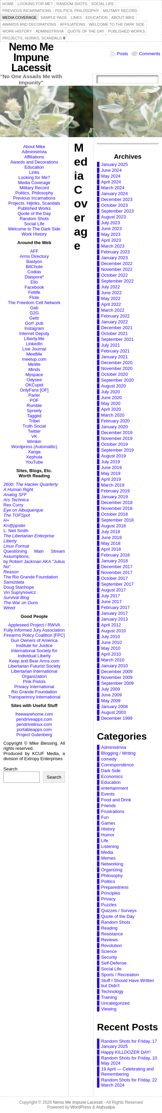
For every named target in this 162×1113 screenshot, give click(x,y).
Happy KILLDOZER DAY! (126, 1052)
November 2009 (116, 677)
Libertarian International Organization (34, 674)
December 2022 (116, 263)
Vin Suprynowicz (19, 592)
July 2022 (110, 286)
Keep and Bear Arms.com (34, 660)
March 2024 (113, 187)
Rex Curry (13, 504)
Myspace (34, 374)
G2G (34, 312)
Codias (34, 271)
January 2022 (114, 321)
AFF (34, 251)
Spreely (34, 410)
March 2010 (113, 659)
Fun (105, 817)
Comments (149, 53)
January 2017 (114, 613)
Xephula (34, 456)
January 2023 (114, 257)
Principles (110, 893)
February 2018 (115, 555)
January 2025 (114, 164)
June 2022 (111, 292)
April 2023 (111, 240)
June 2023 (111, 228)
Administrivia (34, 151)
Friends (108, 805)
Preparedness (115, 887)
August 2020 (113, 385)
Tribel (34, 420)
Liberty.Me (34, 338)
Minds (34, 369)
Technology (112, 991)
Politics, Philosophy (34, 192)
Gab (34, 307)
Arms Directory (34, 256)
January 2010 (114, 665)
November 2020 (116, 368)
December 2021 (116, 327)
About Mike (34, 146)
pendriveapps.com (34, 719)
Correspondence (117, 764)
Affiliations (34, 156)
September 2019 (117, 450)
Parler (34, 395)
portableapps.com (34, 729)
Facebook (34, 287)
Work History (34, 234)
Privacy (108, 898)
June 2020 (111, 397)
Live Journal (34, 348)
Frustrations (113, 811)
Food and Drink (116, 799)
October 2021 (114, 333)
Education (34, 167)
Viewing (109, 1009)
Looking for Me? (34, 177)
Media (107, 852)
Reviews (109, 939)
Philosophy (112, 875)
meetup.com (34, 359)
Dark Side (110, 770)
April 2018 (111, 549)
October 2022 (114, 275)
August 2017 (113, 590)
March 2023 (113, 246)
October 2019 (114, 444)
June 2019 (111, 467)
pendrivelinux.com (34, 724)
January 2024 (114, 193)
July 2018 (110, 531)
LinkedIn (34, 343)
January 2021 (114, 356)
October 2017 (114, 578)
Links (34, 172)
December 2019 (116, 432)
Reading (109, 928)
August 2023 (113, 216)
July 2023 (110, 222)
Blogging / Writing (118, 753)
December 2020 (116, 362)
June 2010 (111, 642)
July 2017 (110, 595)
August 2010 (113, 630)
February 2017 (115, 607)
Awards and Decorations (34, 162)
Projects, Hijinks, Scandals (34, 203)
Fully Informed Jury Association (34, 630)
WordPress (81, 1107)
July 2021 (110, 345)
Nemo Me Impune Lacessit (31, 57)
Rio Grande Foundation (34, 691)
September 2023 (117, 211)
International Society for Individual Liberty (34, 653)
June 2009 (111, 694)
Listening (110, 846)
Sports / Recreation (120, 974)
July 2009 (110, 689)
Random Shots (34, 218)
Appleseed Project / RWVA (34, 624)
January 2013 (114, 619)
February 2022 (115, 316)
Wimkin (34, 441)
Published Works (34, 208)
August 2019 (113, 455)
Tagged (34, 415)
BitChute (34, 266)
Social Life (34, 223)
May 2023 (110, 234)
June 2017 (111, 601)
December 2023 (116, 199)
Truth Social (34, 426)
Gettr (34, 318)
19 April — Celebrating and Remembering (127, 1071)
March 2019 (113, 485)
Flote (34, 297)
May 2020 (110, 403)
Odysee (34, 379)
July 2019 (110, 461)
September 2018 (117, 520)
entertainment (114, 788)
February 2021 (115, 351)
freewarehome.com (34, 714)
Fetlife (34, 292)
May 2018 (110, 543)
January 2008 (114, 706)
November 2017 (116, 572)
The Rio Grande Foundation (30, 576)
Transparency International (34, 696)
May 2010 (110, 648)
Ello (34, 282)
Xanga (34, 451)
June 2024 (111, 170)
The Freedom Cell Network (34, 302)
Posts (122, 53)
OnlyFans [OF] (34, 390)
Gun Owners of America (34, 640)
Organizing (111, 869)
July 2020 (110, 391)
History (108, 828)
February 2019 (115, 490)
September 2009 (117, 683)
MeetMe (34, 354)
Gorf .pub (34, 323)
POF (34, 400)
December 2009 (116, 671)
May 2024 (110, 176)
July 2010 (110, 636)
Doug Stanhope (18, 587)
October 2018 (114, 514)
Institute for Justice (34, 645)
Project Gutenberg (34, 734)
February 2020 (115, 420)
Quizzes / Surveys (119, 910)
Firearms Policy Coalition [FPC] (34, 635)
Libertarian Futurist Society (34, 666)
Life (104, 840)
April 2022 (111, 304)
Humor (107, 834)
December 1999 (116, 718)
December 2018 (116, 502)
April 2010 (111, 654)
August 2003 (113, 712)
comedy (109, 759)
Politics (108, 881)
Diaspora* (34, 276)
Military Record (34, 187)
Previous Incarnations (34, 198)
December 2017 (116, 566)
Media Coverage (34, 182)
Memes (108, 858)
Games (108, 823)
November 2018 (116, 508)
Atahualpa (105, 1107)
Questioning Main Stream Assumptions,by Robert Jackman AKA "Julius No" (34, 559)
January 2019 (114, 496)
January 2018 (114, 560)
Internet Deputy (34, 333)
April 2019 (111, 479)
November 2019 (116, 438)
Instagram (34, 328)
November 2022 (116, 269)
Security (109, 957)
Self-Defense (114, 963)
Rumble (34, 405)
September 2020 (117, 380)
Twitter (34, 431)
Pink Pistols (34, 681)
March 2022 (113, 310)
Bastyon (34, 261)
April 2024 (111, 181)
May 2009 (110, 700)
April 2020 (111, 409)
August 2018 (113, 525)
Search (10, 768)
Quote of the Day (34, 213)
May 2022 (110, 298)
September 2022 (117, 281)
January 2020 (114, 426)
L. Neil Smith (16, 530)
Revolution (111, 945)
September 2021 (117, 339)
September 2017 (117, 584)
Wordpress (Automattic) (34, 446)
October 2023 (114, 205)
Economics (112, 776)
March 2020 (113, 415)
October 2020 (114, 374)
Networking (112, 863)
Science (109, 951)
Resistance (112, 933)
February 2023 (115, 251)
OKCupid (34, 384)
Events (108, 794)
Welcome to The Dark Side (34, 228)
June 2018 (111, 537)
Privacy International (34, 686)
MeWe (34, 364)
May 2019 (110, 473)
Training (109, 997)
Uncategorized (115, 1003)
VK (34, 436)
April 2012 (111, 624)
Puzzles (109, 904)
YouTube (34, 462)
